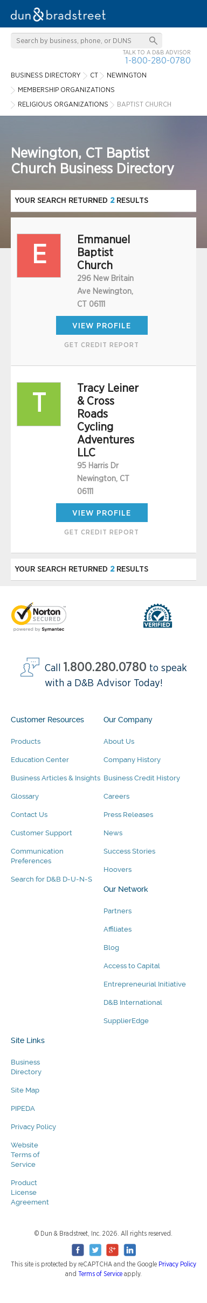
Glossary (25, 796)
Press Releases (128, 815)
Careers (116, 796)
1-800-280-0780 (158, 60)
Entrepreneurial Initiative (145, 984)
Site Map (25, 1090)
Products (25, 741)
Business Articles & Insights (55, 778)
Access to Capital (132, 966)
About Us (119, 741)
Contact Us (29, 815)
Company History (132, 760)
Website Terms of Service (25, 1154)
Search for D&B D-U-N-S (51, 879)
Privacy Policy (33, 1127)
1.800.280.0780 (105, 667)
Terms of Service (100, 1274)
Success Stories (129, 851)
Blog (111, 947)
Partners (118, 911)
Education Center (40, 760)
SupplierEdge (126, 1021)
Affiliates (118, 929)
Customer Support (41, 833)
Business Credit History (142, 778)
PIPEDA (23, 1108)
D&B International (133, 1002)
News (113, 833)
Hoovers (118, 869)
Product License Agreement (30, 1192)
